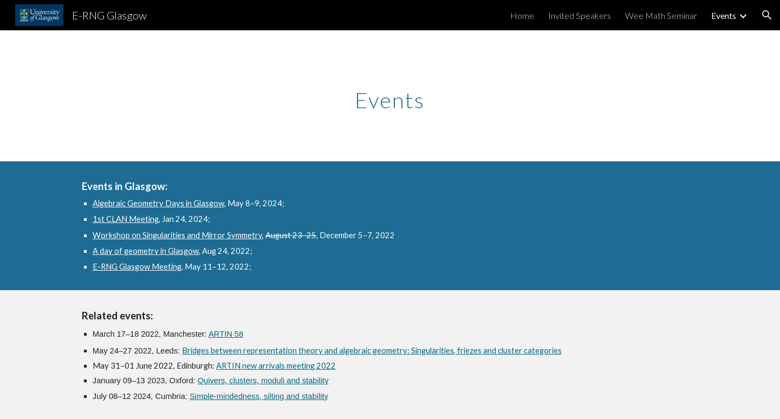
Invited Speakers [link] (579, 15)
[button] (767, 15)
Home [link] (522, 15)
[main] (390, 96)
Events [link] (723, 15)
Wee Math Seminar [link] (661, 15)
